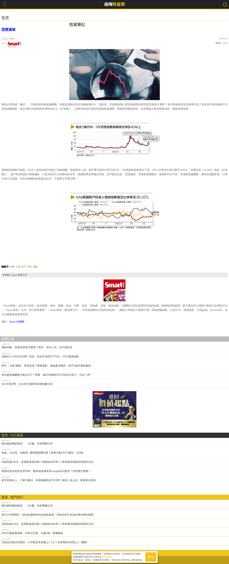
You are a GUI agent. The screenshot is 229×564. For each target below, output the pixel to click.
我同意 (150, 557)
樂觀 (35, 266)
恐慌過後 (8, 29)
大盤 (18, 266)
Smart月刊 (14, 45)
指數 (12, 266)
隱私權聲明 (107, 557)
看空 (29, 266)
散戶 (23, 266)
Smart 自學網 (16, 321)
